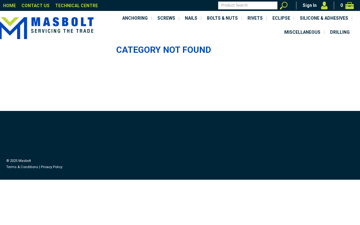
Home (9, 5)
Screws (166, 18)
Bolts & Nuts (222, 18)
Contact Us (36, 5)
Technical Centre (76, 5)
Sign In (310, 5)
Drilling (340, 32)
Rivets (255, 18)
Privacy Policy (51, 167)
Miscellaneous (302, 32)
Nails (191, 18)
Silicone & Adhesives (324, 18)
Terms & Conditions (22, 167)
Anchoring (135, 18)
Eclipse (281, 18)
